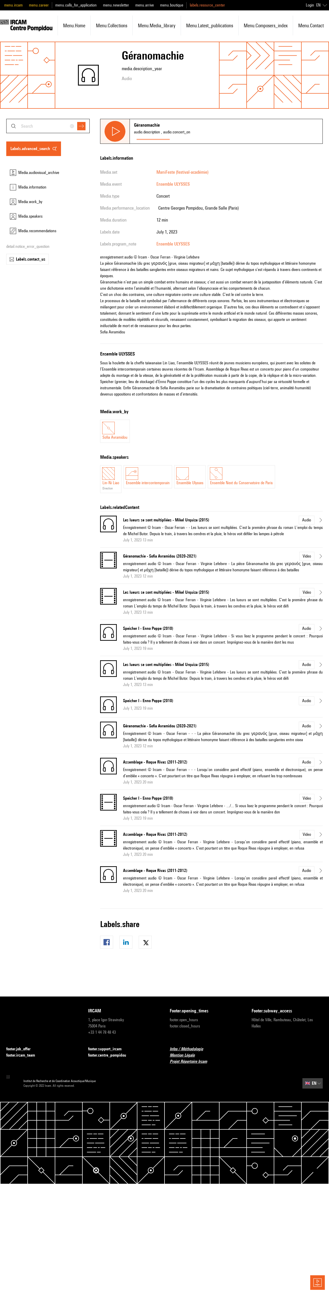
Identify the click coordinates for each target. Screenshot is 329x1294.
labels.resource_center (207, 5)
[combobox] (48, 126)
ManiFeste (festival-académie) (182, 172)
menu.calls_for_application (76, 5)
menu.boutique (171, 5)
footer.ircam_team (23, 1055)
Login (310, 5)
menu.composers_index (266, 25)
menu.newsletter (116, 5)
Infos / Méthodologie (189, 1049)
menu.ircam (13, 5)
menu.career (39, 5)
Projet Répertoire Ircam (191, 1061)
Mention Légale (185, 1055)
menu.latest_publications (209, 25)
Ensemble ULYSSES (173, 184)
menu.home (74, 25)
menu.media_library (156, 25)
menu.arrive (144, 5)
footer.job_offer (21, 1049)
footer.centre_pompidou (110, 1055)
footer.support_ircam (108, 1049)
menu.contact (311, 25)
